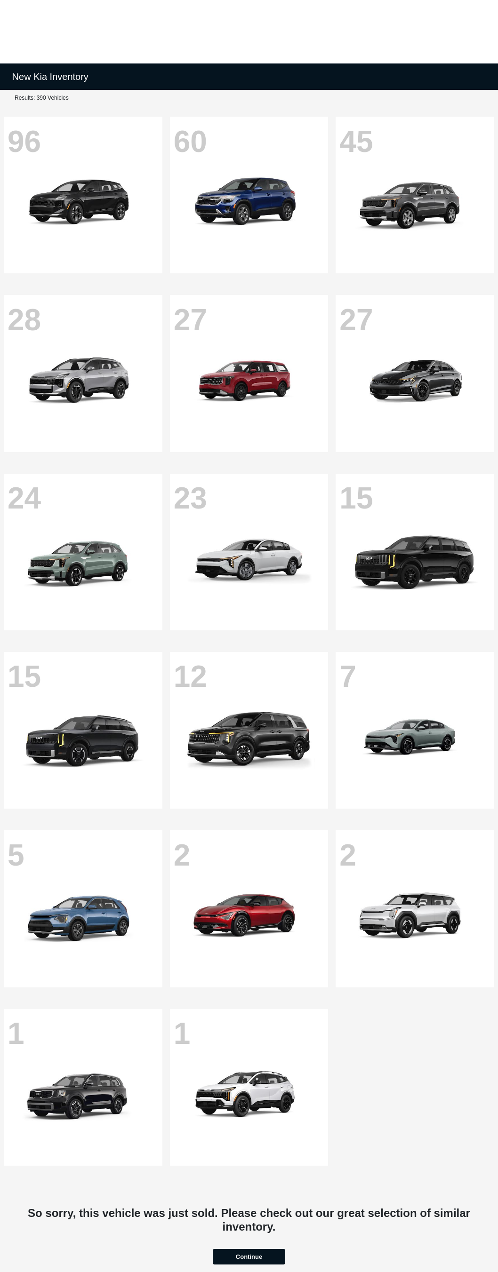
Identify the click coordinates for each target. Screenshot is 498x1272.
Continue (249, 1256)
